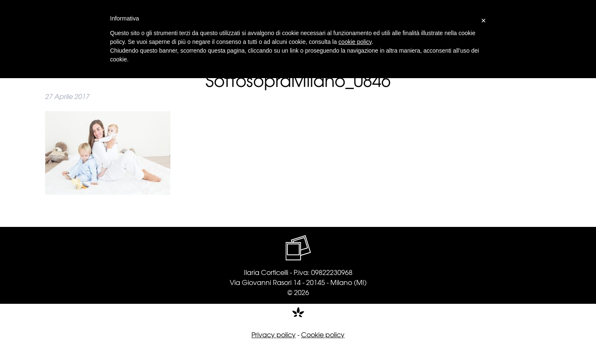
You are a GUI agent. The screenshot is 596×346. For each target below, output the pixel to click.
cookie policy (354, 41)
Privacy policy (273, 334)
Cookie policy (323, 334)
